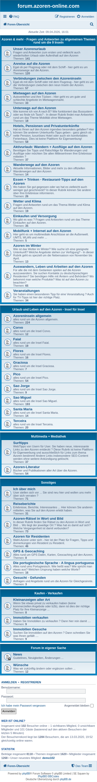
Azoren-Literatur (26, 467)
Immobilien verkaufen (30, 617)
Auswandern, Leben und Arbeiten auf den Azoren (53, 267)
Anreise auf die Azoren (31, 64)
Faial (17, 339)
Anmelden (9, 682)
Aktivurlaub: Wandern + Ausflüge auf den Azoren (52, 147)
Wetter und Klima (27, 201)
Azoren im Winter (27, 246)
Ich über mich (24, 489)
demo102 (48, 757)
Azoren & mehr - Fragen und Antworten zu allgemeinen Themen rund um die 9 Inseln (48, 41)
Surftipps (20, 443)
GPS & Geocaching (28, 551)
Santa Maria (22, 409)
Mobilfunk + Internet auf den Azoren (42, 231)
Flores (18, 351)
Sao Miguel (22, 397)
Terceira (19, 421)
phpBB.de (65, 779)
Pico (16, 374)
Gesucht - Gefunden (29, 578)
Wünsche (20, 665)
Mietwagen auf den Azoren (34, 93)
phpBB (26, 773)
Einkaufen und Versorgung (35, 216)
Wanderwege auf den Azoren (36, 165)
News (17, 654)
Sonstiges (48, 482)
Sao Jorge (21, 386)
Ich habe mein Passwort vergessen (23, 705)
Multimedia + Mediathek (48, 436)
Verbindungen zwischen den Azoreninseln (47, 78)
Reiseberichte (24, 504)
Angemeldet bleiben (78, 706)
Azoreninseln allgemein (32, 316)
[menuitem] (14, 16)
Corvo (18, 327)
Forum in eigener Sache (48, 648)
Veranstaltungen (26, 291)
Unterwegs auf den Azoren (34, 108)
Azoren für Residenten (31, 536)
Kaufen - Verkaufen (48, 593)
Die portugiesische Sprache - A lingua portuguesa (53, 563)
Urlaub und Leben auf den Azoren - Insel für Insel (48, 309)
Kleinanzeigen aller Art (31, 600)
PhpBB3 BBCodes (48, 776)
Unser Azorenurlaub (29, 49)
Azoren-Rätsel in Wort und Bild (38, 518)
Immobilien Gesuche (30, 629)
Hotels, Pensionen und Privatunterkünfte (46, 126)
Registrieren (31, 682)
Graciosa (20, 362)
